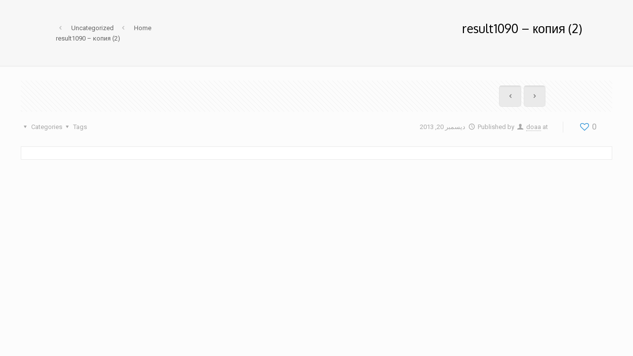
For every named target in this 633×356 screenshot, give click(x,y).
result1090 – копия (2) (88, 38)
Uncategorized (92, 28)
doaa (533, 127)
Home (142, 28)
